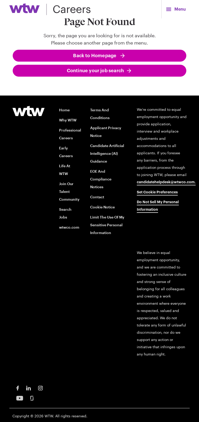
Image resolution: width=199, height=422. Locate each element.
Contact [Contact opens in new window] (97, 197)
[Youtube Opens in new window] (19, 398)
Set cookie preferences (157, 192)
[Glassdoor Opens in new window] (31, 398)
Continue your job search (95, 70)
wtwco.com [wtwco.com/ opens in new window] (69, 227)
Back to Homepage (95, 55)
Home (64, 110)
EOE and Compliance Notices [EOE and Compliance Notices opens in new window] (100, 179)
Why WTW (67, 120)
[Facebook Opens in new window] (17, 387)
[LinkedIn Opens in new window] (28, 387)
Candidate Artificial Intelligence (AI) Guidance (107, 153)
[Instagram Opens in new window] (40, 387)
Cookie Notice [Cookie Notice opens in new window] (102, 207)
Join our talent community (69, 191)
